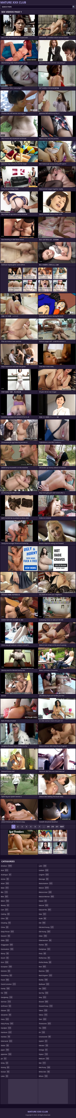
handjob (6, 1027)
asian (5, 883)
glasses (5, 1010)
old (42, 922)
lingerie (44, 874)
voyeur (43, 1054)
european (6, 966)
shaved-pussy (46, 1006)
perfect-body (45, 962)
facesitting (6, 975)
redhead (44, 984)
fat (4, 992)
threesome (45, 1023)
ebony (5, 953)
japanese (6, 1054)
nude (42, 918)
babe (5, 887)
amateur (6, 865)
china (5, 927)
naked (43, 900)
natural (43, 905)
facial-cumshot (8, 984)
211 (57, 827)
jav (4, 1058)
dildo (5, 940)
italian (5, 1045)
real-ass (44, 970)
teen (43, 1019)
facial (5, 979)
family (5, 988)
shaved (43, 1001)
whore (43, 1076)
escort (5, 957)
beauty (5, 905)
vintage (43, 1049)
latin (43, 865)
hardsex (5, 1036)
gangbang (7, 997)
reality (43, 979)
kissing (5, 1067)
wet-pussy (44, 1067)
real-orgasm (45, 975)
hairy (5, 1019)
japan (5, 1049)
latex (4, 1076)
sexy (42, 997)
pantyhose (44, 949)
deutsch (5, 935)
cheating (6, 922)
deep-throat (7, 931)
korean (5, 1071)
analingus (6, 874)
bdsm (5, 900)
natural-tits (45, 909)
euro (5, 962)
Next (62, 827)
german (6, 1001)
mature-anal (45, 892)
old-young (45, 931)
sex (42, 988)
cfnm (4, 918)
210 (52, 827)
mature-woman (46, 896)
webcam (44, 1058)
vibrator (43, 1045)
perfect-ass (44, 957)
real (42, 966)
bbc (4, 892)
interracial (6, 1041)
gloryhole (6, 1014)
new (42, 914)
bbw (4, 896)
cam (4, 909)
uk (42, 1032)
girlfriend (6, 1006)
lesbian (44, 870)
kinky (4, 1062)
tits (42, 1027)
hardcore (6, 1032)
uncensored (45, 1036)
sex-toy (43, 992)
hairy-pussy (7, 1023)
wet (42, 1062)
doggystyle (7, 944)
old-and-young (46, 927)
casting (5, 914)
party (42, 953)
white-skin (44, 1071)
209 (48, 827)
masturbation (46, 883)
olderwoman (45, 940)
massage (44, 879)
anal (4, 870)
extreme (5, 970)
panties (43, 944)
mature (44, 887)
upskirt (43, 1041)
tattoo (43, 1014)
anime (5, 879)
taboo (43, 1010)
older (43, 935)
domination (7, 949)
